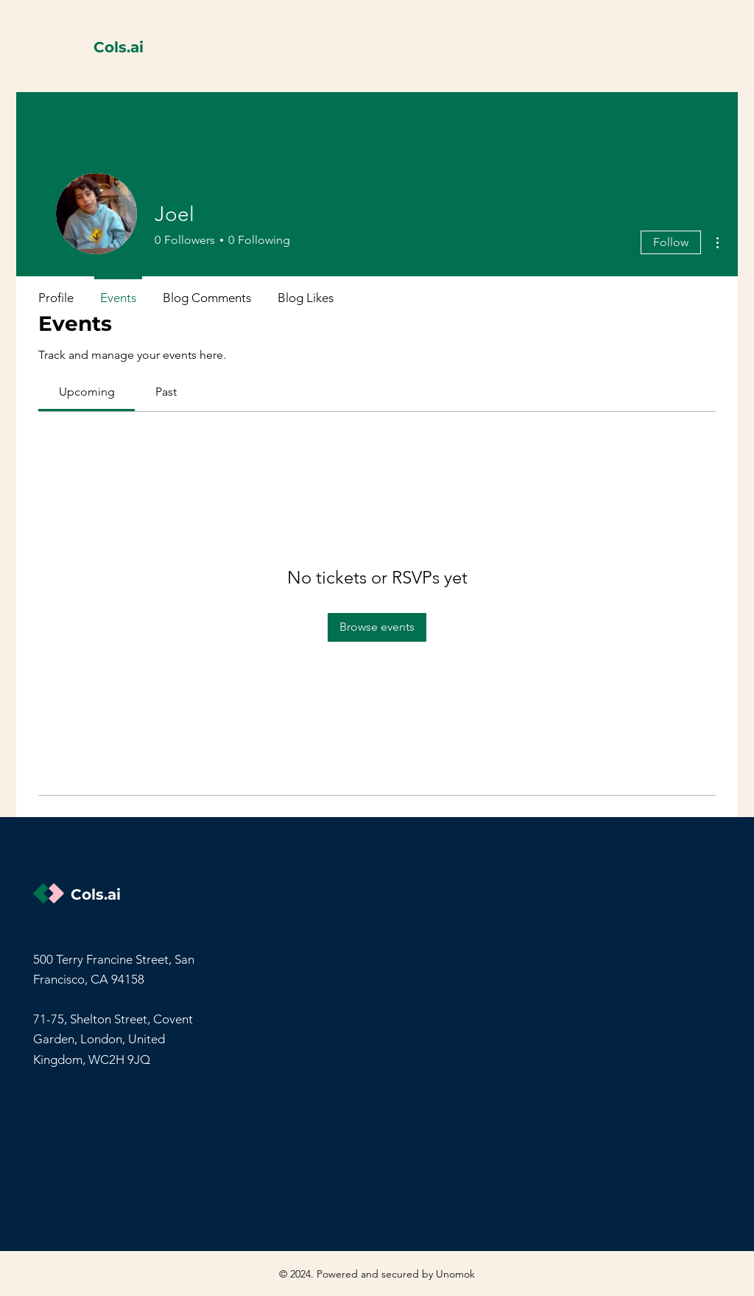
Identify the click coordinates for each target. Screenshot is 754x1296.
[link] (87, 392)
